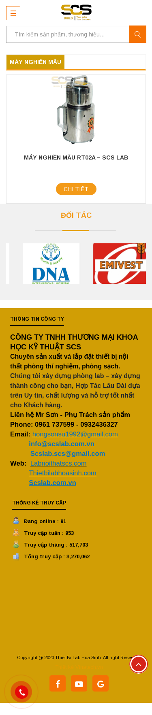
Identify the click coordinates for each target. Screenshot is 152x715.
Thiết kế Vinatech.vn (79, 667)
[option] (98, 263)
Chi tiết (76, 189)
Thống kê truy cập (39, 503)
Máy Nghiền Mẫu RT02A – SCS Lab (76, 157)
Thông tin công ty (37, 319)
